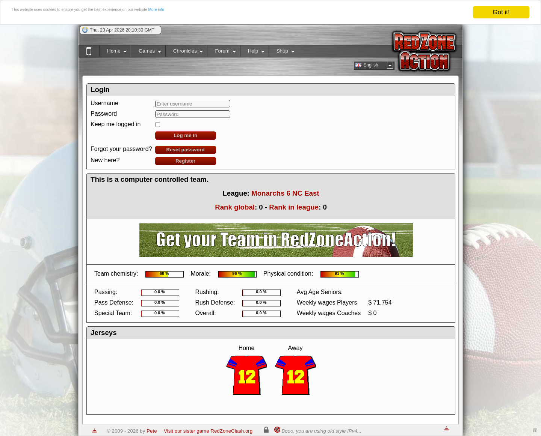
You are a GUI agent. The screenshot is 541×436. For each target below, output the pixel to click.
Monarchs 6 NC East (285, 193)
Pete (152, 431)
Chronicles (184, 52)
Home (113, 52)
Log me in (185, 135)
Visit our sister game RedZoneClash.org (208, 431)
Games (146, 52)
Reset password (185, 149)
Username (104, 103)
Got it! (501, 12)
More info (253, 12)
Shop (282, 52)
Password (104, 113)
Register (185, 161)
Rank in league (294, 207)
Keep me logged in (116, 124)
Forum (221, 52)
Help (252, 52)
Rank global (235, 207)
